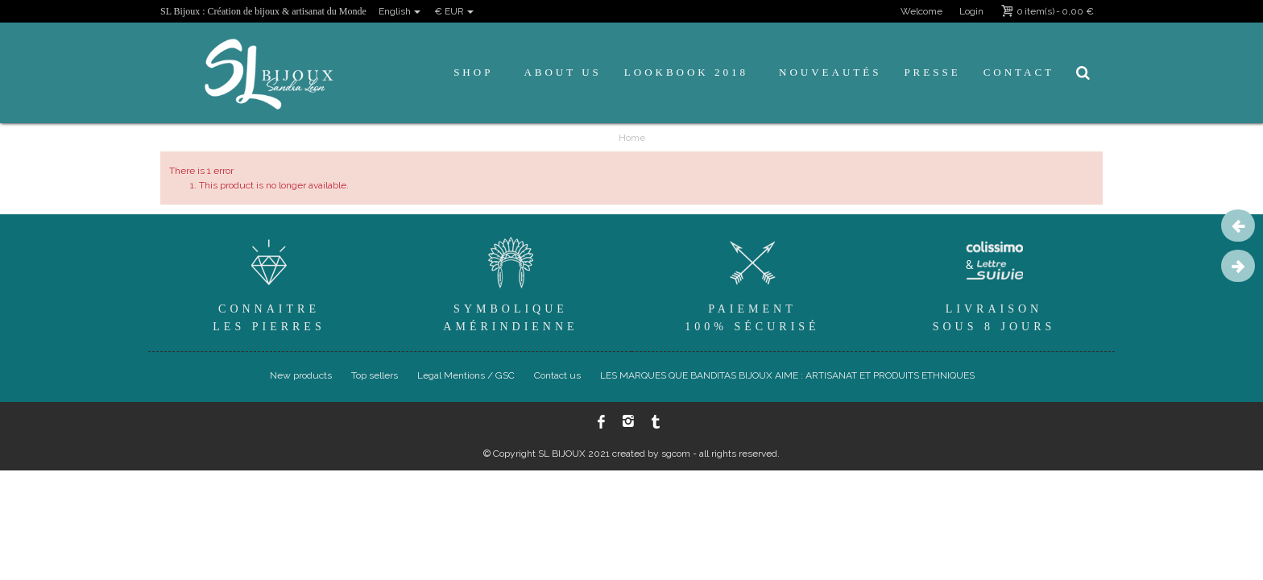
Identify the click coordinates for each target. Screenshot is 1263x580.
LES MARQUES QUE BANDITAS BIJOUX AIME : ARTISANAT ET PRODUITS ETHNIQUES (787, 375)
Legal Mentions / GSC (466, 375)
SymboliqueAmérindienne (510, 282)
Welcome (921, 11)
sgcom (675, 453)
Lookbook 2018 (686, 72)
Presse (932, 72)
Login (971, 11)
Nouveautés (830, 72)
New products (301, 375)
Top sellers (374, 375)
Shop (473, 72)
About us (562, 72)
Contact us (557, 375)
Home (632, 137)
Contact (1018, 72)
